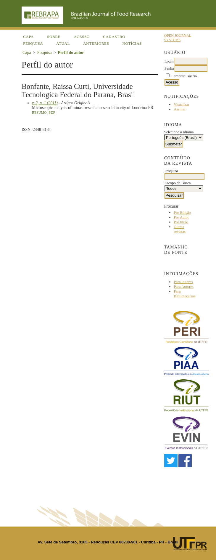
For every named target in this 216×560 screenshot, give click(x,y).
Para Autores (184, 286)
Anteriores (96, 43)
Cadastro (114, 36)
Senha (169, 68)
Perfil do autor (71, 52)
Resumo (39, 112)
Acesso (82, 36)
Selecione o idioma (179, 132)
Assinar (180, 109)
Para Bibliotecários (184, 293)
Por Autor (181, 217)
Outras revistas (180, 229)
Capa (28, 36)
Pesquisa (33, 43)
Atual (63, 43)
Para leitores (183, 282)
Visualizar (181, 104)
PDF (52, 112)
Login (169, 61)
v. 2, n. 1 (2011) (45, 103)
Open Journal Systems (177, 37)
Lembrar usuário (184, 76)
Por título (181, 222)
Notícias (132, 43)
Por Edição (182, 212)
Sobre (53, 36)
